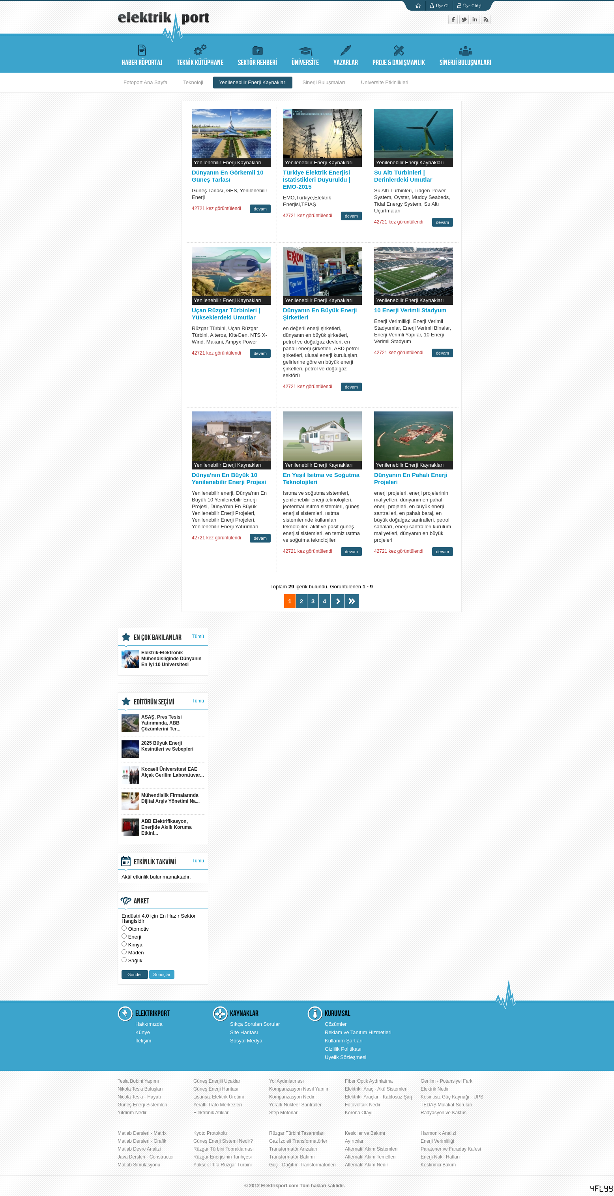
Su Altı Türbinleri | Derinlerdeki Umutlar (403, 176)
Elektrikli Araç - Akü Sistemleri (376, 1089)
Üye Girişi (472, 5)
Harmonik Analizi (438, 1133)
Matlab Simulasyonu (139, 1164)
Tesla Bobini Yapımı (138, 1081)
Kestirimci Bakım (438, 1164)
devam (260, 209)
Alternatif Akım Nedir (366, 1164)
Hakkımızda (149, 1024)
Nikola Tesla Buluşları (140, 1089)
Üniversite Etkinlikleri (384, 82)
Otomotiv (138, 929)
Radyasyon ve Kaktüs (443, 1112)
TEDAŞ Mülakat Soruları (446, 1104)
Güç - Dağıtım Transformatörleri (302, 1164)
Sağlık (135, 960)
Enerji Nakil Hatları (440, 1157)
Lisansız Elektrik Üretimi (218, 1097)
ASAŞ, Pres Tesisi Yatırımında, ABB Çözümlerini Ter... (152, 723)
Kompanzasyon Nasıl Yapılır (298, 1089)
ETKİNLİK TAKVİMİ (155, 862)
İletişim (143, 1040)
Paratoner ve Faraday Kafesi (451, 1149)
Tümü (198, 636)
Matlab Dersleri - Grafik (142, 1141)
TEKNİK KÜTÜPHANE (200, 54)
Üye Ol (442, 5)
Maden (136, 953)
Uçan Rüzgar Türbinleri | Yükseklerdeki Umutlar (226, 314)
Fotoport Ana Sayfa (145, 82)
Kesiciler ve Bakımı (365, 1133)
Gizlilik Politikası (343, 1048)
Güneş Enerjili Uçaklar (216, 1081)
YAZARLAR (345, 54)
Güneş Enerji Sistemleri (142, 1104)
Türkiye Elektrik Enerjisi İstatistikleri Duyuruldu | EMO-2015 (316, 179)
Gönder (134, 974)
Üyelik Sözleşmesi (345, 1057)
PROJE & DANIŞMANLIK (399, 54)
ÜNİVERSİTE (305, 54)
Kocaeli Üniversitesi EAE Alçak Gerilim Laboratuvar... (163, 775)
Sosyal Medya (246, 1040)
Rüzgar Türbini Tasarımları (297, 1133)
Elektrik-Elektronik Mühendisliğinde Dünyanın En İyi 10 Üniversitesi (162, 659)
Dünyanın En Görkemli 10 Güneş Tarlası (228, 176)
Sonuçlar (161, 974)
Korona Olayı (359, 1112)
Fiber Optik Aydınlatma (369, 1081)
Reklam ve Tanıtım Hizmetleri (358, 1032)
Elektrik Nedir (435, 1089)
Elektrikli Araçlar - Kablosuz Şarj (378, 1097)
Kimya (135, 945)
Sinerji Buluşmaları (323, 82)
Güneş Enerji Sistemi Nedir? (223, 1141)
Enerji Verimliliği (437, 1141)
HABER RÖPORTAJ (142, 54)
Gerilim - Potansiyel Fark (446, 1081)
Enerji (134, 937)
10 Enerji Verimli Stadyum (410, 310)
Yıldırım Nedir (132, 1112)
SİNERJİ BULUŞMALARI (465, 54)
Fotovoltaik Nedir (362, 1104)
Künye (142, 1032)
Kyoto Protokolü (210, 1133)
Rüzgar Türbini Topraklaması (223, 1149)
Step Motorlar (283, 1112)
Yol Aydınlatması (286, 1081)
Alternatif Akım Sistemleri (371, 1149)
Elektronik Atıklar (210, 1112)
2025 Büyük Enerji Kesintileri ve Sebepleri (157, 749)
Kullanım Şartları (344, 1040)
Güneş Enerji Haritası (215, 1089)
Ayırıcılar (354, 1141)
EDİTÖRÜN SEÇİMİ (154, 702)
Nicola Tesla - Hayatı (139, 1097)
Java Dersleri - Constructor (146, 1157)
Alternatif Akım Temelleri (370, 1157)
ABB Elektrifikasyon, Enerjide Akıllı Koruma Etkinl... (157, 827)
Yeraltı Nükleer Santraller (295, 1104)
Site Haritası (244, 1032)
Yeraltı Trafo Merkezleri (217, 1104)
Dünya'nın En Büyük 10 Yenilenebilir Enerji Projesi (229, 478)
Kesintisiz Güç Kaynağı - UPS (452, 1097)
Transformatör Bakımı (292, 1157)
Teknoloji (193, 82)
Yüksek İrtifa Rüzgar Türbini (222, 1164)
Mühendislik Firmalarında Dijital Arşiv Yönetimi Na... (161, 801)
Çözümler (336, 1024)
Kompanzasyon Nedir (291, 1097)
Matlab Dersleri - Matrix (142, 1133)
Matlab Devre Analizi (139, 1149)
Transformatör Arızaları (293, 1149)
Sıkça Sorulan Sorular (255, 1024)
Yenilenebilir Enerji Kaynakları (253, 82)
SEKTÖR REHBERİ (257, 54)
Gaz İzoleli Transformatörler (298, 1141)
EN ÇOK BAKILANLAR (158, 637)
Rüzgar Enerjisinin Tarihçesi (222, 1157)
